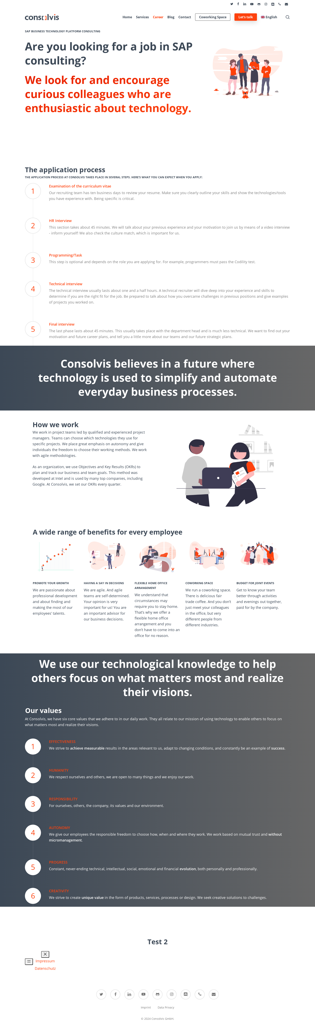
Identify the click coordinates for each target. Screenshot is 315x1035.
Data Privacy (166, 1007)
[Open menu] (29, 961)
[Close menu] (45, 954)
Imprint (146, 1007)
